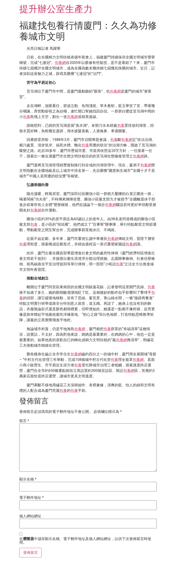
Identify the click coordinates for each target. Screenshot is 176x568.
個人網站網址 (30, 516)
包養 (26, 117)
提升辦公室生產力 (56, 9)
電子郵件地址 (31, 497)
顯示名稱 (27, 479)
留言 (24, 421)
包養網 (60, 62)
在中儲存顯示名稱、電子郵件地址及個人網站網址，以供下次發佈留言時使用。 (85, 540)
